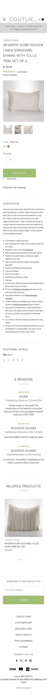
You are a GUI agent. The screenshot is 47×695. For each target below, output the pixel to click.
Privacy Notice (24, 634)
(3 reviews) (22, 71)
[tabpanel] (23, 527)
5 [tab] (29, 559)
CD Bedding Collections (20, 289)
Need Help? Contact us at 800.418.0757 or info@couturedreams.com (23, 28)
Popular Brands (23, 640)
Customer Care (23, 622)
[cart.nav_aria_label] (42, 19)
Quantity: (7, 153)
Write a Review (10, 74)
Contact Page (23, 616)
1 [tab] (17, 559)
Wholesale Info (23, 628)
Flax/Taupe (29, 250)
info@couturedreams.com (23, 304)
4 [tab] (26, 559)
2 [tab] (20, 559)
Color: (10, 141)
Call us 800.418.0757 (23, 676)
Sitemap (23, 647)
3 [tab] (23, 559)
